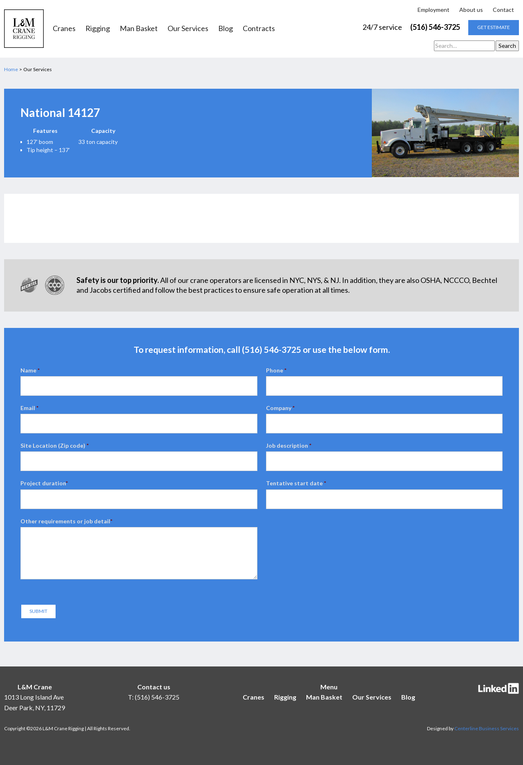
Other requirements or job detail (66, 521)
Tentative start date (296, 483)
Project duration (44, 483)
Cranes (64, 29)
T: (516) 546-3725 (153, 697)
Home (11, 69)
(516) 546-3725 (435, 26)
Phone (276, 370)
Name (30, 370)
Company (280, 407)
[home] (24, 28)
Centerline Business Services (486, 728)
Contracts (259, 29)
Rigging (97, 29)
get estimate (493, 27)
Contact (503, 10)
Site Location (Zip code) (54, 445)
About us (471, 10)
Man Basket (139, 29)
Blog (225, 29)
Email (29, 407)
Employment (433, 10)
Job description (288, 445)
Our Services (188, 29)
